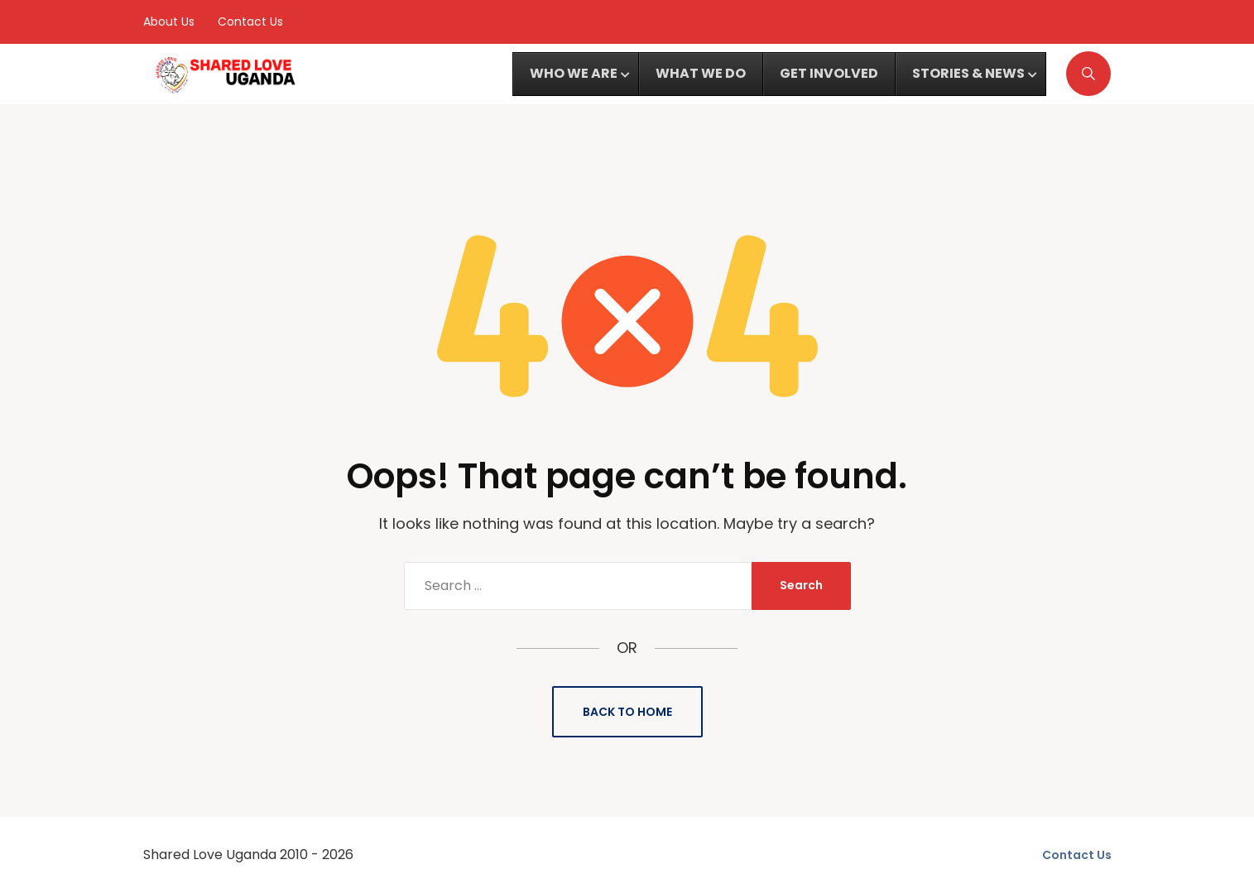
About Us (169, 21)
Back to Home (627, 711)
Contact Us (250, 21)
